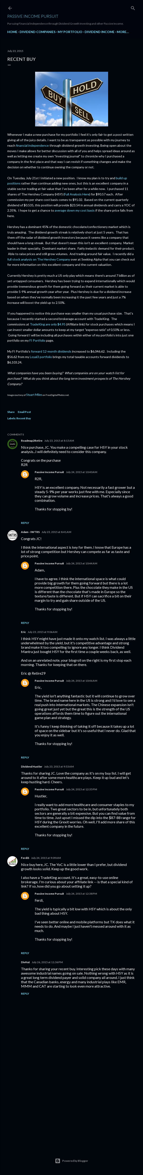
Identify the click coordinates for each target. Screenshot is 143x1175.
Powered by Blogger (71, 1161)
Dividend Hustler (31, 766)
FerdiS (25, 858)
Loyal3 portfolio (41, 357)
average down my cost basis (75, 210)
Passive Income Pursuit (32, 16)
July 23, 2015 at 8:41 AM (56, 532)
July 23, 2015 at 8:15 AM (59, 440)
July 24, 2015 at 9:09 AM (46, 858)
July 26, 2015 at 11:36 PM (47, 962)
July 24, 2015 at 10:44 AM (81, 563)
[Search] (133, 7)
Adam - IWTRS (30, 532)
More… (123, 32)
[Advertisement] (71, 1103)
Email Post (24, 412)
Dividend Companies (37, 32)
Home (12, 32)
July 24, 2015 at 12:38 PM (81, 893)
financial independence (32, 145)
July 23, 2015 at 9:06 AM (42, 632)
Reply (25, 523)
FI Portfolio (37, 340)
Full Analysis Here (76, 194)
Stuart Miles (34, 395)
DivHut (25, 962)
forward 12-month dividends (51, 351)
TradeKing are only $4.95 (47, 324)
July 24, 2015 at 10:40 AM (81, 472)
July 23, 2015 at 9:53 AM (59, 766)
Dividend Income (99, 32)
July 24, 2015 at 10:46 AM (81, 680)
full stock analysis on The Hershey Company (38, 259)
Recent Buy (23, 418)
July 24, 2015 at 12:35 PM (81, 789)
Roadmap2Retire (31, 440)
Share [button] (11, 412)
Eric (23, 632)
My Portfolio (70, 32)
